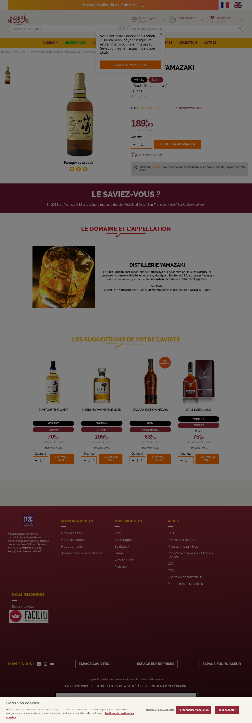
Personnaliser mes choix (193, 715)
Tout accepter (227, 715)
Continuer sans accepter (160, 715)
